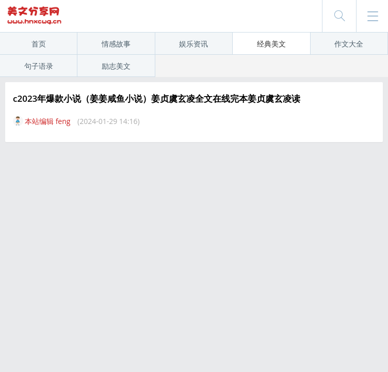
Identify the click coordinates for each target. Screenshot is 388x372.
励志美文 (116, 66)
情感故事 (116, 44)
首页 (38, 44)
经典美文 (271, 44)
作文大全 (348, 44)
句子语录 (38, 66)
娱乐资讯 (193, 44)
